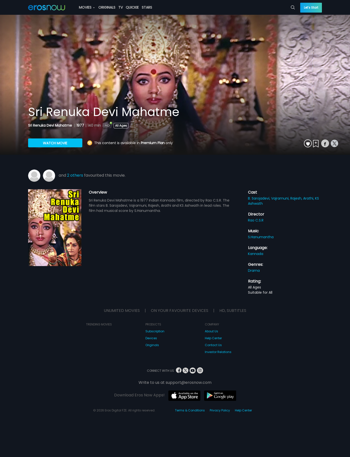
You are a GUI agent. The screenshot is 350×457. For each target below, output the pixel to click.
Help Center (213, 338)
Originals (152, 345)
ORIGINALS (106, 7)
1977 (80, 125)
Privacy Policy (220, 410)
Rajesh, (296, 198)
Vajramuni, (280, 198)
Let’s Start (311, 7)
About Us (211, 331)
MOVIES (87, 7)
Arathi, (309, 198)
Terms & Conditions (190, 410)
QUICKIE (132, 7)
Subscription (154, 331)
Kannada (255, 253)
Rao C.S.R (255, 220)
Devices (151, 338)
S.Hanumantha (261, 237)
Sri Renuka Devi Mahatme (50, 125)
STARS (147, 7)
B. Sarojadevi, (259, 198)
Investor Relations (218, 352)
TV (120, 7)
